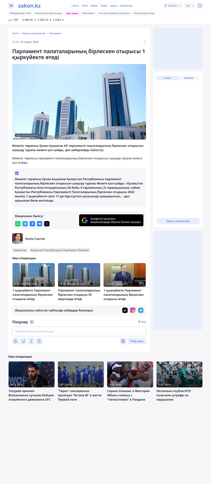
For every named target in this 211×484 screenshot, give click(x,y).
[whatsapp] (18, 224)
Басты (15, 33)
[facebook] (32, 224)
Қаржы (94, 5)
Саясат (75, 5)
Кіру (143, 321)
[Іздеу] (200, 6)
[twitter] (47, 224)
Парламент (55, 33)
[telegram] (25, 224)
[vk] (40, 224)
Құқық (113, 5)
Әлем (85, 5)
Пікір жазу (136, 341)
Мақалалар (126, 5)
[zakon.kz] (29, 6)
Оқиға (104, 5)
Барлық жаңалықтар (33, 33)
